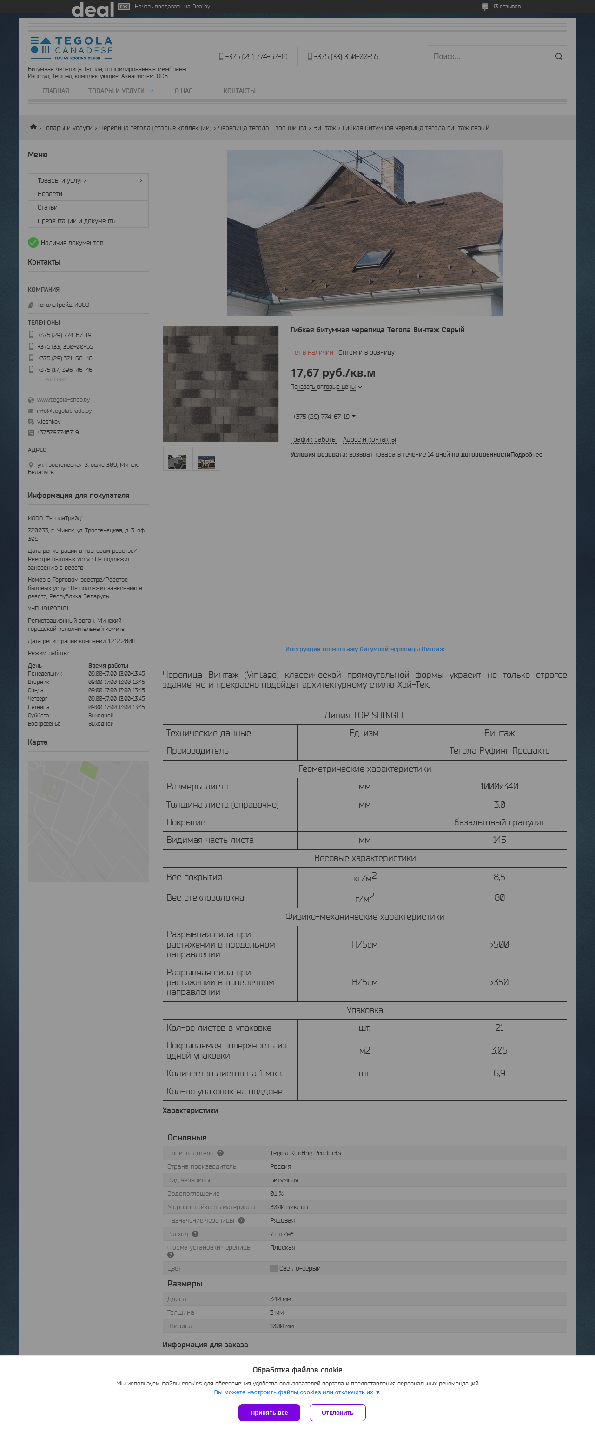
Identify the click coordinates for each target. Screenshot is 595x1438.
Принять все (269, 1412)
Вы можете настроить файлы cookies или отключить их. (294, 1392)
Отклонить (338, 1412)
